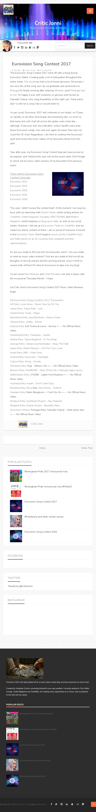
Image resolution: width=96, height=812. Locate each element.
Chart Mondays (52, 274)
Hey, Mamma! (55, 401)
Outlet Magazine (30, 216)
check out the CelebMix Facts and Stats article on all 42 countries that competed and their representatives (46, 239)
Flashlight (43, 357)
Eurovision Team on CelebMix (59, 225)
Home (42, 448)
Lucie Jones (26, 304)
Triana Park (30, 308)
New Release (31, 274)
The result (29, 81)
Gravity (37, 361)
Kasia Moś (30, 357)
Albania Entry (17, 321)
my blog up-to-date (48, 221)
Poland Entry (17, 357)
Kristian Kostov (34, 405)
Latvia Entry (16, 308)
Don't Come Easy (45, 383)
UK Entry (14, 304)
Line (40, 308)
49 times (58, 90)
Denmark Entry (18, 365)
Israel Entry (16, 352)
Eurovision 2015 (18, 194)
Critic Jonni (37, 424)
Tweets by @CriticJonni (20, 586)
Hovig (28, 361)
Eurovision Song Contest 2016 (41, 531)
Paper (37, 313)
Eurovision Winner (20, 410)
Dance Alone (54, 317)
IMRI (25, 352)
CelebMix (15, 216)
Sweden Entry (17, 392)
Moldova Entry (17, 401)
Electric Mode (48, 212)
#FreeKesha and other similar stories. (44, 516)
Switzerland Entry (19, 335)
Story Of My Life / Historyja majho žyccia (61, 370)
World (38, 321)
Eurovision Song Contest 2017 (41, 501)
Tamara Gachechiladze (38, 343)
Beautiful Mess (52, 405)
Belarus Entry (17, 370)
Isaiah (30, 383)
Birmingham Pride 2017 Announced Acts (46, 471)
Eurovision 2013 (18, 186)
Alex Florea (44, 387)
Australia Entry (18, 383)
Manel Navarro (31, 348)
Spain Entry (16, 348)
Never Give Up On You (47, 304)
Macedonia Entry (19, 317)
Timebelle (35, 335)
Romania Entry (17, 387)
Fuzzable (44, 216)
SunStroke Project (36, 401)
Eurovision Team (25, 234)
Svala (28, 313)
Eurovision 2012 (18, 181)
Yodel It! (57, 387)
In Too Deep (50, 339)
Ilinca (29, 387)
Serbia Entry (16, 339)
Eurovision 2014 (18, 190)
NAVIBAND (31, 370)
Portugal (14, 90)
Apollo (46, 335)
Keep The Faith (61, 343)
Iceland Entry (17, 313)
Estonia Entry (17, 326)
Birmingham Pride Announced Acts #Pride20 (48, 486)
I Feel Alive (36, 352)
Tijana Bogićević (32, 339)
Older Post (87, 448)
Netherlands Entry (19, 374)
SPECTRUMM (57, 216)
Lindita (29, 321)
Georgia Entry (17, 343)
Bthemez (42, 804)
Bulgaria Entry (17, 405)
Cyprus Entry (17, 361)
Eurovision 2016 (18, 199)
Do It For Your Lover (52, 348)
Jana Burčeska (36, 317)
